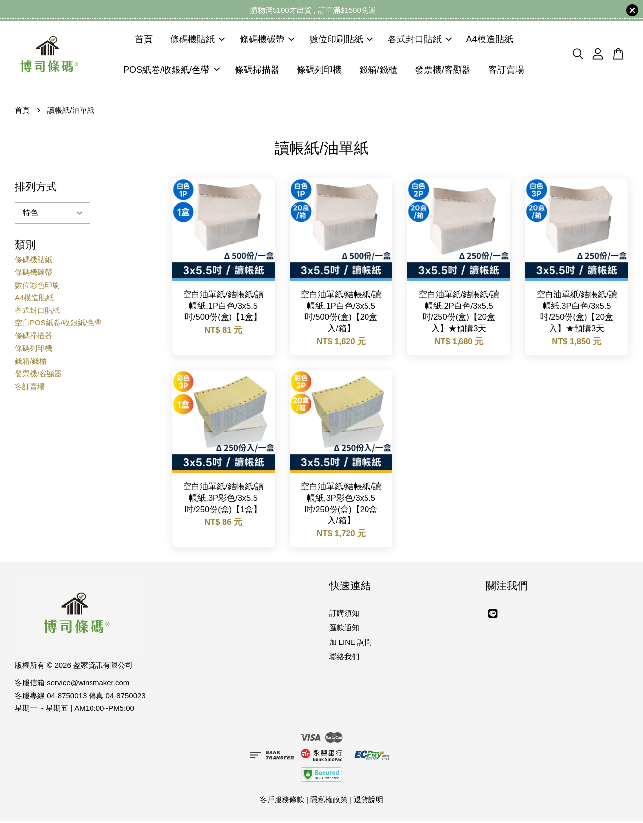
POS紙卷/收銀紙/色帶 (171, 71)
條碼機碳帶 (267, 41)
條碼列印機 (319, 71)
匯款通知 (344, 629)
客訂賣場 (506, 71)
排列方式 (36, 188)
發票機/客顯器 (443, 71)
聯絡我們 (344, 659)
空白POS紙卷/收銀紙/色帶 (58, 325)
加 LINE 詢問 (350, 644)
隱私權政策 (329, 802)
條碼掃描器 (257, 71)
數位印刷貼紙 (341, 41)
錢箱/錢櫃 (378, 71)
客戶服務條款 (282, 802)
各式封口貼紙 (420, 41)
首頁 (144, 41)
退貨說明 (368, 802)
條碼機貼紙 (197, 41)
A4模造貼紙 (489, 41)
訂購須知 (344, 615)
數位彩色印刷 (37, 287)
